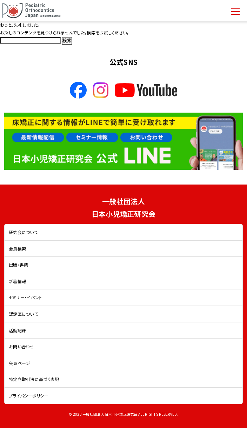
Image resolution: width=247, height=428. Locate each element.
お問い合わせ (21, 346)
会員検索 (17, 249)
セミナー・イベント (25, 297)
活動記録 (17, 330)
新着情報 (17, 281)
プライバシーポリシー (28, 396)
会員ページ (19, 363)
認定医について (23, 314)
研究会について (23, 232)
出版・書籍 (18, 265)
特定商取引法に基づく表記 (34, 379)
